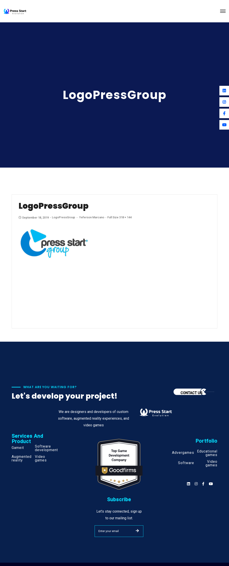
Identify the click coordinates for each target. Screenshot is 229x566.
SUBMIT (137, 530)
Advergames (183, 452)
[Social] (211, 484)
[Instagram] (224, 102)
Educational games (207, 453)
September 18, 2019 (34, 217)
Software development (46, 448)
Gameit (18, 448)
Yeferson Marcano (91, 217)
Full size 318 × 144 (119, 217)
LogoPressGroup (63, 217)
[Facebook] (224, 113)
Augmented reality (22, 458)
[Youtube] (224, 125)
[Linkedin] (224, 90)
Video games (41, 458)
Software (186, 463)
